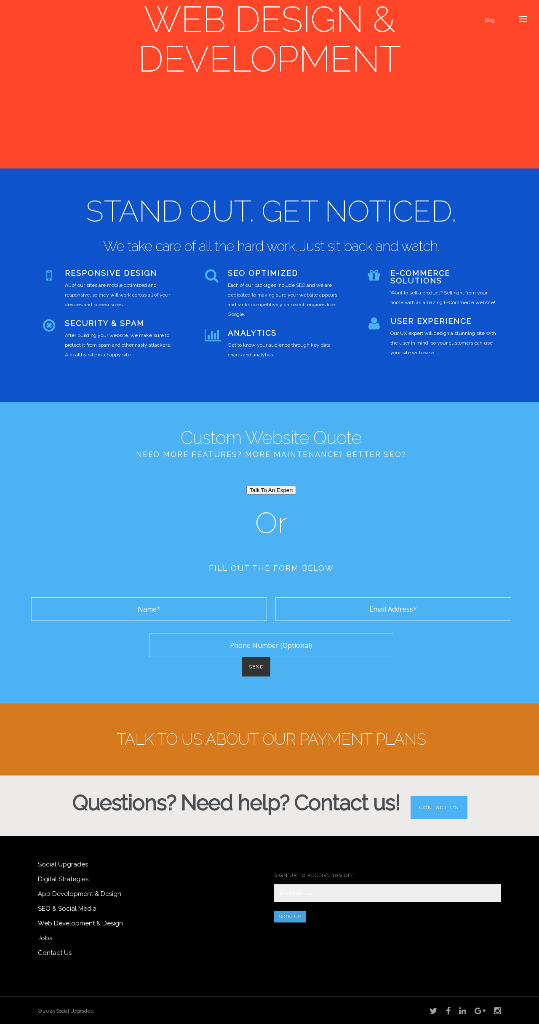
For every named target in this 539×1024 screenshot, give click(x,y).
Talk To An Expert (271, 490)
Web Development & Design (80, 923)
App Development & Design (79, 894)
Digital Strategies (63, 879)
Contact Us (439, 807)
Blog (490, 20)
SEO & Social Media (67, 908)
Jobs (45, 938)
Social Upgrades (63, 864)
